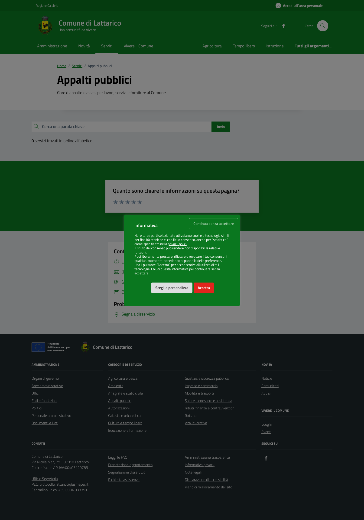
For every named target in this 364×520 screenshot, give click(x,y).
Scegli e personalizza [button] (171, 287)
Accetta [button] (204, 287)
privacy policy (177, 244)
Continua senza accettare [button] (213, 223)
